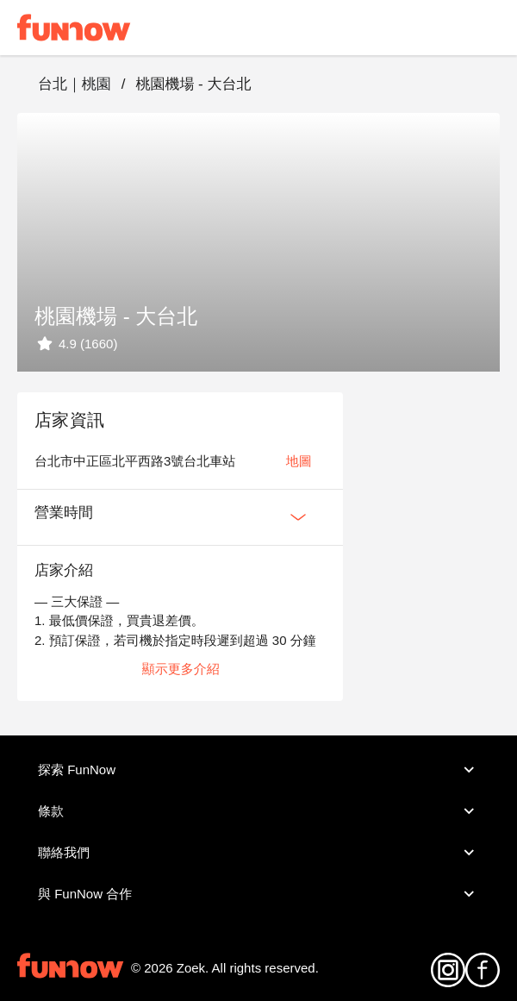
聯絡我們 (258, 852)
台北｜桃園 (74, 84)
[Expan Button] (298, 517)
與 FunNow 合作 (258, 894)
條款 (258, 811)
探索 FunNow (258, 770)
